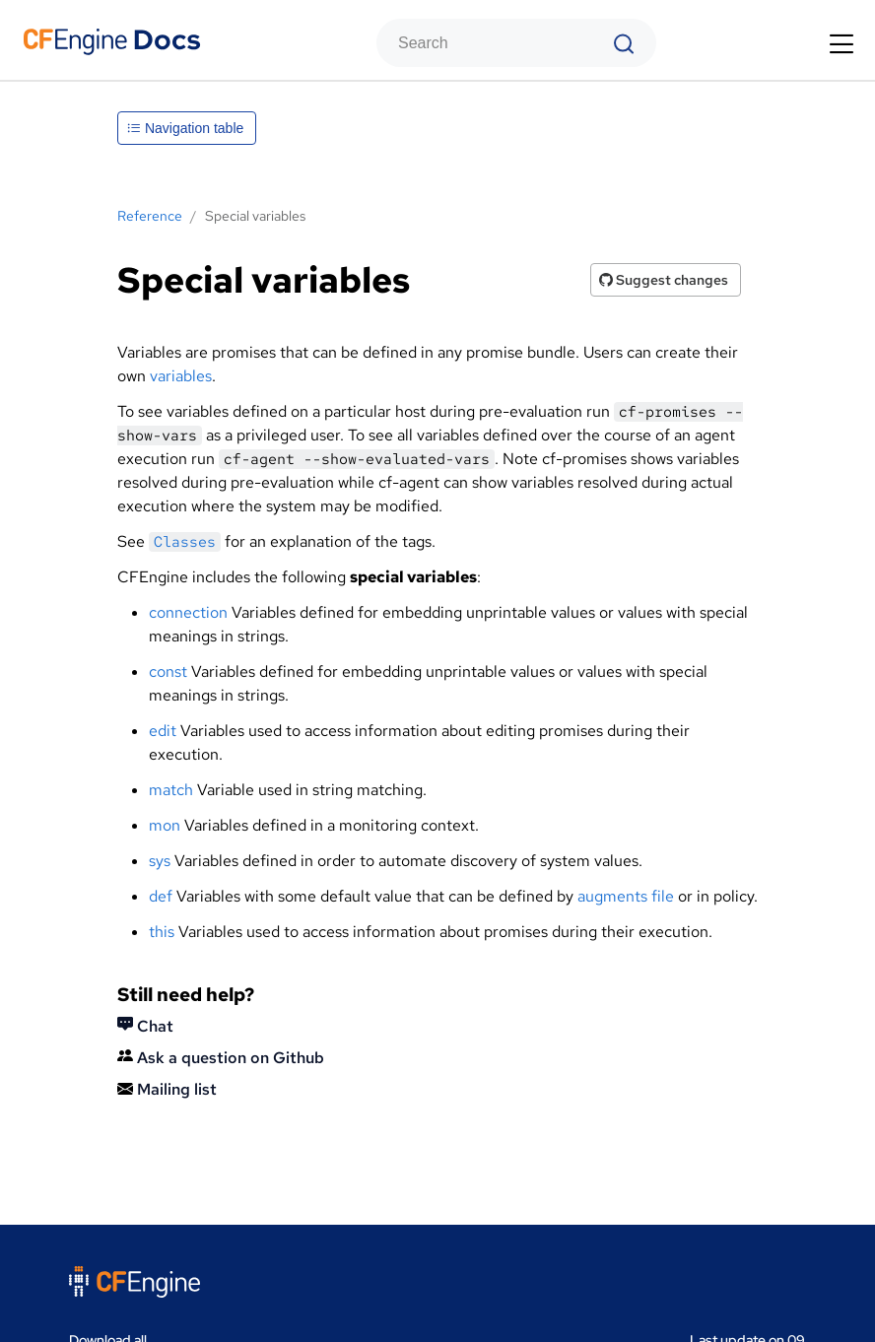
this (161, 931)
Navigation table (185, 128)
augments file (625, 896)
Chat (145, 1026)
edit (162, 730)
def (160, 896)
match (171, 789)
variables (181, 376)
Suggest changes (663, 280)
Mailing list (167, 1089)
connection (188, 612)
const (168, 671)
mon (164, 825)
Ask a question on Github (220, 1057)
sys (159, 860)
